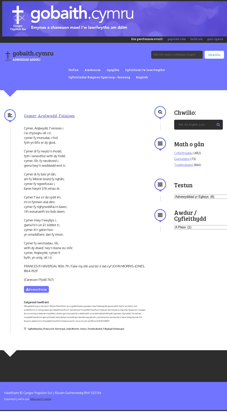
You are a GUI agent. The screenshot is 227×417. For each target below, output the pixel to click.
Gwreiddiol (182, 159)
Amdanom (93, 70)
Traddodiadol (94, 328)
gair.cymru (215, 39)
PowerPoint (36, 289)
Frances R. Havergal (54, 328)
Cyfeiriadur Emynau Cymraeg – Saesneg (99, 77)
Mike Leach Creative (40, 399)
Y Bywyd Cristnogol (113, 328)
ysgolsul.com (177, 39)
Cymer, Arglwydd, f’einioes (49, 115)
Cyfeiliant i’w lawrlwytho (145, 70)
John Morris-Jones (76, 328)
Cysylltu (113, 70)
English (142, 77)
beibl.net (196, 39)
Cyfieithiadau (35, 328)
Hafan (73, 70)
